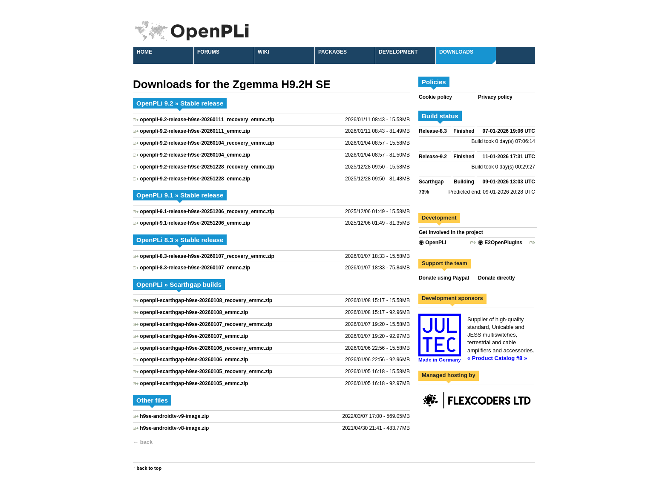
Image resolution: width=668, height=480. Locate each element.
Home (144, 52)
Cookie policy (435, 97)
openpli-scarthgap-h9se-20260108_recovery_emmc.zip (206, 300)
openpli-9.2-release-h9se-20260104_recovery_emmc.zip (207, 143)
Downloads (456, 52)
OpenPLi (432, 243)
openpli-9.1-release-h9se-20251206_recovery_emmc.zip (207, 211)
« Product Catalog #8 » (497, 358)
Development (398, 52)
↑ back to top (147, 468)
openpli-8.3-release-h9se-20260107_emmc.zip (195, 268)
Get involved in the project (451, 232)
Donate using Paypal (444, 278)
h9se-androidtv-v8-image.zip (174, 428)
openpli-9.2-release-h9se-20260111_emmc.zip (195, 131)
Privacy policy (495, 97)
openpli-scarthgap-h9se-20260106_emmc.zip (194, 360)
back (146, 442)
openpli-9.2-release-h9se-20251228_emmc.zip (195, 179)
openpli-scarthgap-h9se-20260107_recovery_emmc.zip (206, 324)
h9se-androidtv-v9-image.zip (174, 416)
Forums (208, 52)
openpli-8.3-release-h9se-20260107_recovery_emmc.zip (207, 256)
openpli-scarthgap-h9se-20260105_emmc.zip (194, 383)
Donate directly (496, 278)
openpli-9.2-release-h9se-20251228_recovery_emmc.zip (207, 167)
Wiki (263, 52)
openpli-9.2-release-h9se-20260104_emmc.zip (195, 155)
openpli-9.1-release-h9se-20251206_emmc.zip (195, 223)
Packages (332, 52)
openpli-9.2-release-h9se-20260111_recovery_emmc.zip (207, 120)
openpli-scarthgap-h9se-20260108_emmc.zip (194, 312)
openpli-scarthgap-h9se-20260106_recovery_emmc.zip (206, 348)
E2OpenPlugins (500, 243)
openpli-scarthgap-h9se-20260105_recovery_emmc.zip (206, 371)
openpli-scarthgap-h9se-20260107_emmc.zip (194, 336)
